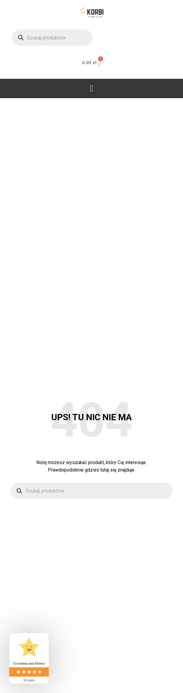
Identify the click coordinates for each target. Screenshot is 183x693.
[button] (92, 88)
